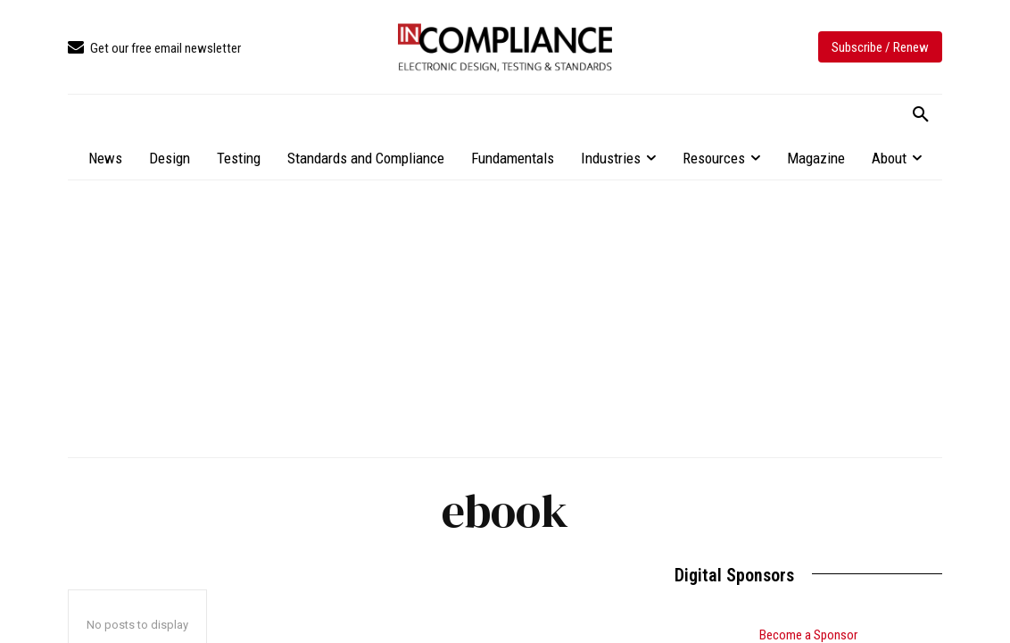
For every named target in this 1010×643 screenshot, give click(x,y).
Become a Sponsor (808, 635)
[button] (920, 115)
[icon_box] (154, 48)
